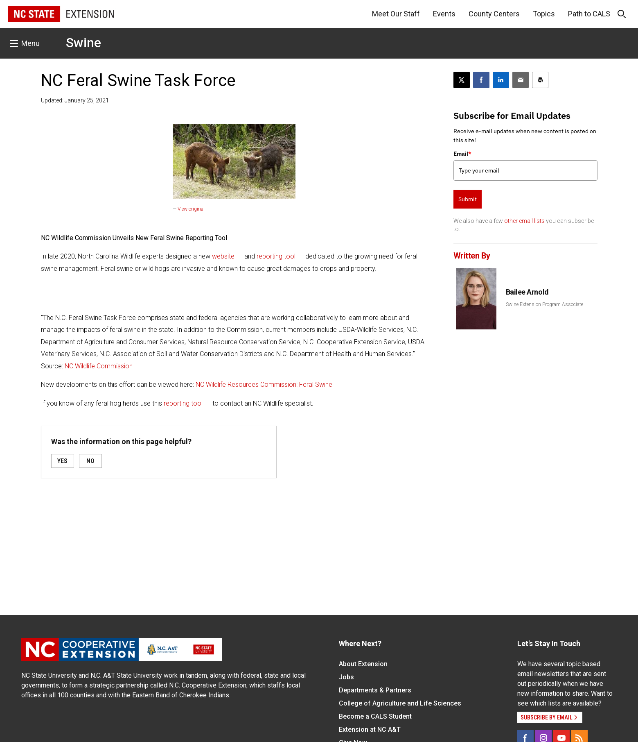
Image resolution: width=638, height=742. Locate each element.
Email (462, 153)
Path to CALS (589, 13)
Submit (467, 199)
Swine (83, 42)
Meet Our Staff (396, 13)
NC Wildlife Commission (99, 366)
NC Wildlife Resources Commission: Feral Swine (264, 384)
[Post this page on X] (461, 80)
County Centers (494, 13)
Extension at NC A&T (370, 729)
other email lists (524, 221)
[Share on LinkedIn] (501, 80)
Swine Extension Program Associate (544, 304)
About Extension (363, 664)
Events (444, 13)
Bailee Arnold (527, 292)
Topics (544, 13)
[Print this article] (540, 80)
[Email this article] (520, 80)
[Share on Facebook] (481, 80)
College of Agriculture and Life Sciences (400, 703)
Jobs (346, 677)
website (223, 256)
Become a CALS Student (375, 716)
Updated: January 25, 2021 (75, 100)
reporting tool (276, 256)
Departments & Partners (375, 690)
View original (191, 209)
